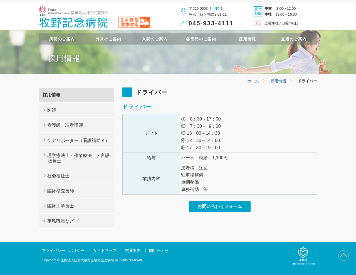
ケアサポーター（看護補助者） (78, 140)
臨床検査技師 (60, 190)
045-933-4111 (211, 23)
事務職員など (60, 221)
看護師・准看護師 (65, 125)
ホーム (253, 81)
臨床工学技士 (60, 205)
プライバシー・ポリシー (63, 251)
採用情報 (278, 81)
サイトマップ (105, 251)
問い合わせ (159, 251)
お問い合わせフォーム (219, 206)
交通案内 (133, 251)
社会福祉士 (58, 175)
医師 (51, 110)
